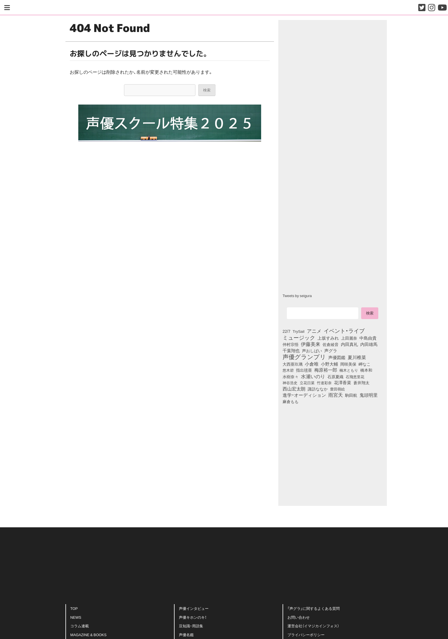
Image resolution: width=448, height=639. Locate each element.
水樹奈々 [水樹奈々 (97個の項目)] (291, 376)
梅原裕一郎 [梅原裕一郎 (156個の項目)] (325, 370)
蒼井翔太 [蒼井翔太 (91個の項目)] (361, 382)
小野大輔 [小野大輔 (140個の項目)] (329, 364)
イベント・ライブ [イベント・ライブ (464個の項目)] (344, 330)
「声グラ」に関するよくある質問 (313, 608)
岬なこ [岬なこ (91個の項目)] (365, 364)
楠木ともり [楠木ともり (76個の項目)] (348, 370)
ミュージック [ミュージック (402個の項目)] (299, 337)
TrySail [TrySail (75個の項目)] (298, 331)
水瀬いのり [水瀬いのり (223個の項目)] (313, 376)
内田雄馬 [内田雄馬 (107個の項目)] (368, 344)
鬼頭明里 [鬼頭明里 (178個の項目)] (368, 395)
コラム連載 (79, 625)
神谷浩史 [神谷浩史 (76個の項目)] (290, 382)
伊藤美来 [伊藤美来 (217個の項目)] (310, 344)
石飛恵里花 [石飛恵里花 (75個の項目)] (355, 376)
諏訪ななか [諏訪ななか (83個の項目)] (318, 389)
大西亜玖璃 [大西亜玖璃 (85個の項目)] (293, 364)
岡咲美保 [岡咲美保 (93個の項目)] (348, 364)
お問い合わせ (298, 617)
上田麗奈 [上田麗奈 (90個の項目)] (349, 338)
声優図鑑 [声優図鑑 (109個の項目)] (336, 357)
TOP (74, 608)
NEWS (75, 617)
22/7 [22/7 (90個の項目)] (286, 331)
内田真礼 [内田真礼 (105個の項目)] (349, 344)
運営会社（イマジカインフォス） (313, 625)
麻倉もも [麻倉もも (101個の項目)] (291, 401)
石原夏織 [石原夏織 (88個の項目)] (335, 376)
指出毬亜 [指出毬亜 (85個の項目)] (304, 370)
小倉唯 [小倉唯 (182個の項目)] (312, 363)
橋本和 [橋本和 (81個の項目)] (366, 370)
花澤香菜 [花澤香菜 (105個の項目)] (342, 382)
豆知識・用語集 (191, 625)
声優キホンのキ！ (193, 617)
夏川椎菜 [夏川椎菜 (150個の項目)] (357, 357)
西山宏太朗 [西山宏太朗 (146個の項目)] (294, 389)
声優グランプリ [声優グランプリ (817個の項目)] (304, 356)
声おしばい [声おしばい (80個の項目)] (312, 350)
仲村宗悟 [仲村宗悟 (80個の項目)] (291, 344)
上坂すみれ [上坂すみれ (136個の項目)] (328, 338)
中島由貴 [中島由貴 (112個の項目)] (368, 338)
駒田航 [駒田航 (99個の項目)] (351, 395)
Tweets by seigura (297, 295)
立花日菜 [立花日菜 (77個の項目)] (307, 382)
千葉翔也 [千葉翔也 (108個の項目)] (291, 350)
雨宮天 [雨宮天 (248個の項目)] (335, 395)
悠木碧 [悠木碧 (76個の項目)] (288, 370)
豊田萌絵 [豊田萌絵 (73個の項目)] (337, 389)
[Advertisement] (169, 416)
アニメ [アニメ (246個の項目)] (314, 331)
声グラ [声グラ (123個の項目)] (330, 350)
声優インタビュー (194, 608)
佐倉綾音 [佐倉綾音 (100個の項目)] (331, 344)
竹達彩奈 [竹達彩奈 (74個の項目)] (324, 382)
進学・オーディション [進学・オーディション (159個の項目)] (304, 395)
